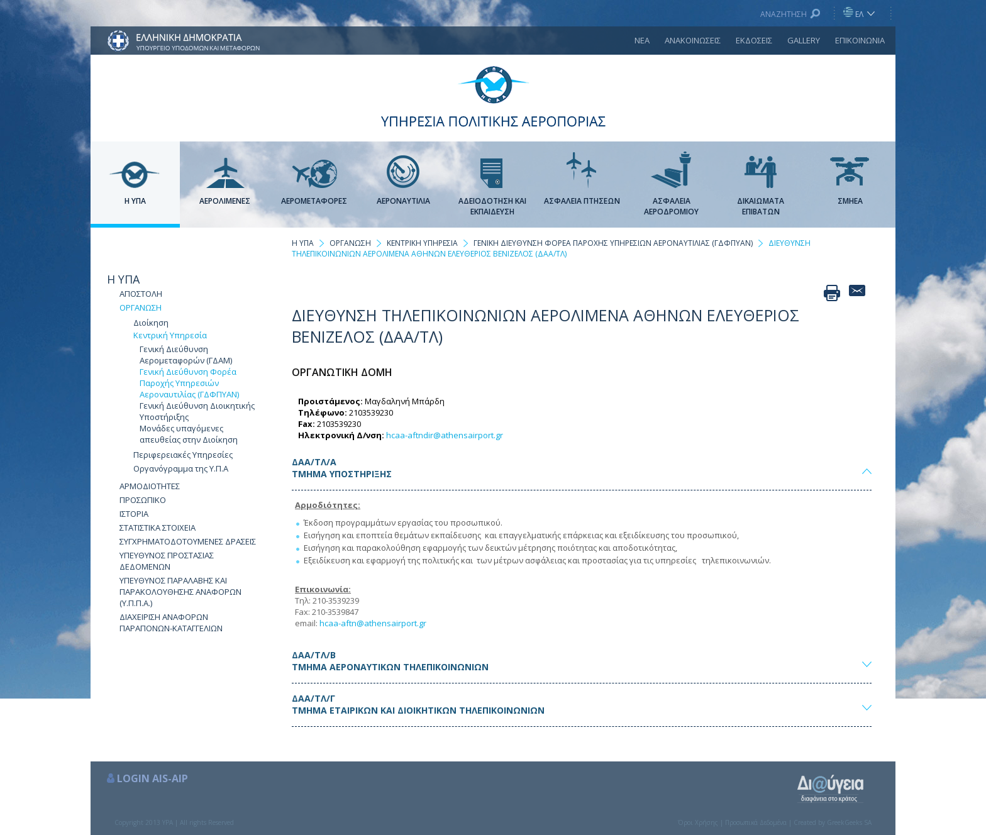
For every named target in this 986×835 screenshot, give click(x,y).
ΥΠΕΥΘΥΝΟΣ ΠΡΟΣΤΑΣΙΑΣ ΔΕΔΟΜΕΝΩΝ (166, 561)
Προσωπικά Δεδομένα (756, 822)
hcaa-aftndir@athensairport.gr (444, 435)
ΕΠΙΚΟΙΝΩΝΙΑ (860, 40)
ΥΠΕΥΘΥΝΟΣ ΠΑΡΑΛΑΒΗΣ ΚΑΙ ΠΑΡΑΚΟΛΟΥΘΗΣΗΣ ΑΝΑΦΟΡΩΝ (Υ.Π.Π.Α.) (180, 592)
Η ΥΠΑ (123, 279)
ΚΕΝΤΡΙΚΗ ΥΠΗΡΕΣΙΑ (422, 243)
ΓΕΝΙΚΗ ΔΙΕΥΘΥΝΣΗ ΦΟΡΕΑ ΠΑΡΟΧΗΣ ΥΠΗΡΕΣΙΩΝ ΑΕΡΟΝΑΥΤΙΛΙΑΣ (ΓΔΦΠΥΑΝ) (613, 243)
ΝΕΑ (642, 40)
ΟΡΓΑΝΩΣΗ (140, 307)
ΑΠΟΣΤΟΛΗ (140, 293)
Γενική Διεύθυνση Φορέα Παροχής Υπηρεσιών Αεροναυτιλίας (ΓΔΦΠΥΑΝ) (189, 383)
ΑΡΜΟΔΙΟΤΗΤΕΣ (149, 486)
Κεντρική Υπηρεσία (170, 335)
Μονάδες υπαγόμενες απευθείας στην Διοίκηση (189, 434)
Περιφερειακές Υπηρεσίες (183, 454)
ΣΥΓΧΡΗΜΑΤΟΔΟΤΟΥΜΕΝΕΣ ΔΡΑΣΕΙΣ (187, 541)
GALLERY (803, 40)
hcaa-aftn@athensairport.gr (372, 623)
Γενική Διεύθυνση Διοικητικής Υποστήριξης (197, 411)
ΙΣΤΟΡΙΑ (133, 513)
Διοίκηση (151, 322)
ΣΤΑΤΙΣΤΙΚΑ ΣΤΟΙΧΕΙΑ (157, 527)
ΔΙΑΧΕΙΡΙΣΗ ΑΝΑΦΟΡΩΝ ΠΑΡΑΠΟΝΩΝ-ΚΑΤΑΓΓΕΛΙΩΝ (171, 622)
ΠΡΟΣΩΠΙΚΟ (142, 500)
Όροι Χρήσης (698, 822)
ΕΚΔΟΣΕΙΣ (754, 40)
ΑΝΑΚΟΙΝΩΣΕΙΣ (693, 40)
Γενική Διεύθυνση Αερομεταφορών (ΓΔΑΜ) (186, 354)
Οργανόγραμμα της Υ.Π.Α (180, 468)
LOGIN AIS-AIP (152, 778)
